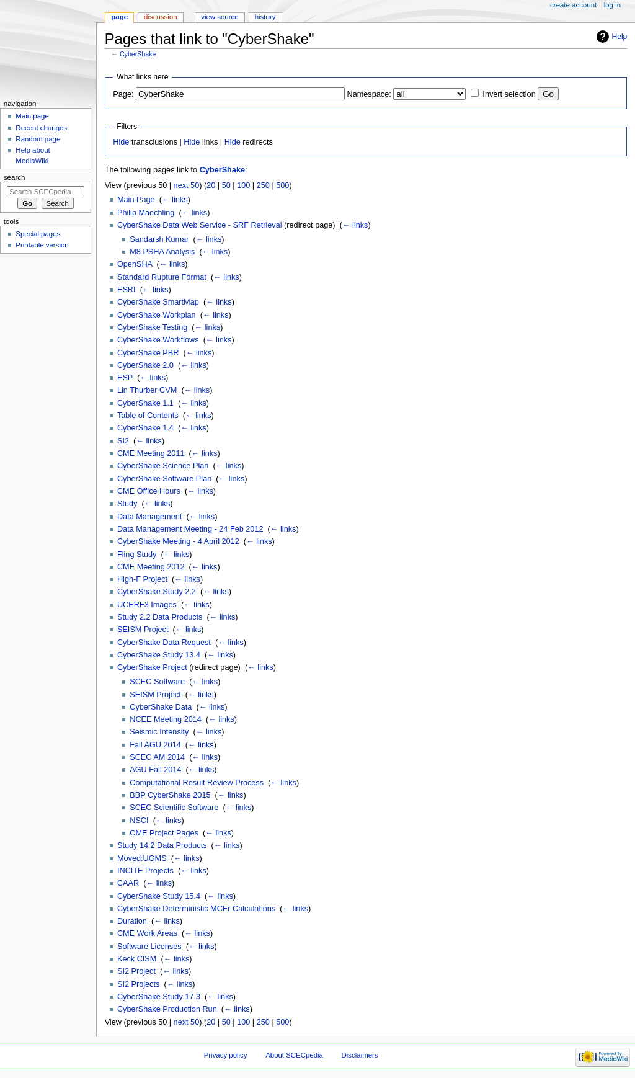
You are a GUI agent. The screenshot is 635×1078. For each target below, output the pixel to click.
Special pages (38, 234)
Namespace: (369, 94)
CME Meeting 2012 (151, 567)
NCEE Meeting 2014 (166, 719)
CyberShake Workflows (158, 340)
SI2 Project (136, 971)
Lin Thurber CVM (147, 390)
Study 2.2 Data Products (160, 617)
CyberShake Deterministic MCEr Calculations (196, 908)
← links (175, 199)
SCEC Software (157, 681)
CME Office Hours (148, 491)
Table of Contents (148, 415)
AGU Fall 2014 (155, 769)
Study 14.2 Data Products (162, 845)
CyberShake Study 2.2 (156, 591)
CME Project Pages (164, 833)
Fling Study (136, 554)
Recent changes (41, 127)
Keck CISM (136, 959)
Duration (132, 921)
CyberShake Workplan (156, 315)
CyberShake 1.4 (145, 428)
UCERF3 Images (147, 604)
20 (210, 185)
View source (219, 16)
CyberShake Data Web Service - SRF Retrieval (199, 225)
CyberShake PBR (148, 353)
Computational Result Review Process (197, 782)
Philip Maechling (145, 212)
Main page (32, 116)
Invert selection (508, 94)
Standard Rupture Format (161, 277)
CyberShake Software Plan (164, 478)
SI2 (123, 441)
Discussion (160, 16)
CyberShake (138, 54)
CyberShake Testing (152, 327)
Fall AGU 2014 (155, 745)
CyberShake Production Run (167, 1009)
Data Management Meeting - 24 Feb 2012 (190, 529)
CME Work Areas (147, 933)
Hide (121, 142)
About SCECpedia (294, 1055)
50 (226, 185)
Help (620, 36)
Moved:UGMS (142, 858)
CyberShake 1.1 (145, 403)
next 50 (187, 185)
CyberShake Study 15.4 (158, 896)
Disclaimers (360, 1055)
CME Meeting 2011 (151, 453)
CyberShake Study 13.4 (158, 655)
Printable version (42, 245)
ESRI (126, 289)
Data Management (149, 516)
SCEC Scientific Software (174, 807)
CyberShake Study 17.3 (158, 996)
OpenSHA (134, 264)
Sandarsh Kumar (159, 239)
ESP (125, 377)
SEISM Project (143, 629)
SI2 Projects (138, 984)
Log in (612, 5)
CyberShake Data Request (164, 642)
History (265, 16)
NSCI (139, 820)
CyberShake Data (161, 707)
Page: (123, 94)
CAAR (128, 883)
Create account (573, 5)
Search (14, 177)
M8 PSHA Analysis (162, 251)
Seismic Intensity (159, 732)
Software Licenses (149, 946)
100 (243, 185)
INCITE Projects (145, 870)
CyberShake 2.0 (145, 365)
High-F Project (142, 579)
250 (263, 185)
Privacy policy (225, 1055)
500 (282, 185)
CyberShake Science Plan (162, 465)
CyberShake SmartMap (158, 302)
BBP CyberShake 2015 (170, 795)
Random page (38, 139)
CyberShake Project (152, 667)
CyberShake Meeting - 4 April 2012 (178, 541)
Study (127, 503)
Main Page (136, 199)
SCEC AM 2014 (157, 757)
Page (119, 16)
